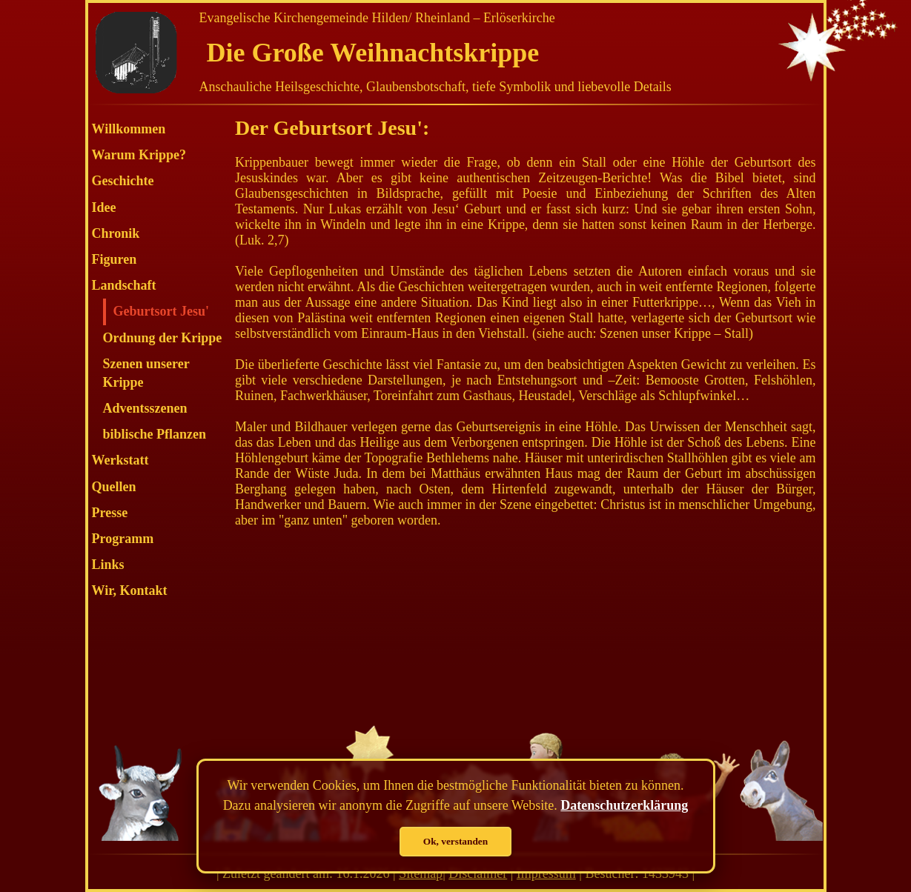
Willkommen (129, 129)
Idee (104, 207)
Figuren (114, 259)
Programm (123, 538)
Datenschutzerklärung (624, 805)
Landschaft (124, 285)
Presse (110, 512)
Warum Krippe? (139, 154)
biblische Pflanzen (155, 434)
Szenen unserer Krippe (146, 373)
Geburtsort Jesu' (161, 311)
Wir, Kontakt (130, 590)
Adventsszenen (145, 408)
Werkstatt (120, 460)
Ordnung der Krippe (162, 337)
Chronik (116, 233)
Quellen (114, 486)
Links (108, 564)
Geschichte (123, 180)
